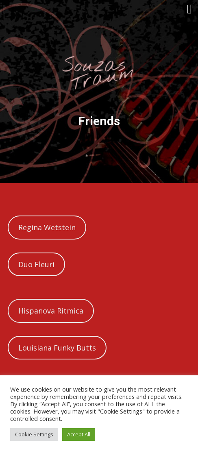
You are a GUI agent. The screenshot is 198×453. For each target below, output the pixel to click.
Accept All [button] (78, 434)
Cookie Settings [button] (34, 434)
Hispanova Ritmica (50, 311)
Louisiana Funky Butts (57, 348)
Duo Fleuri (36, 264)
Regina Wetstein (47, 227)
